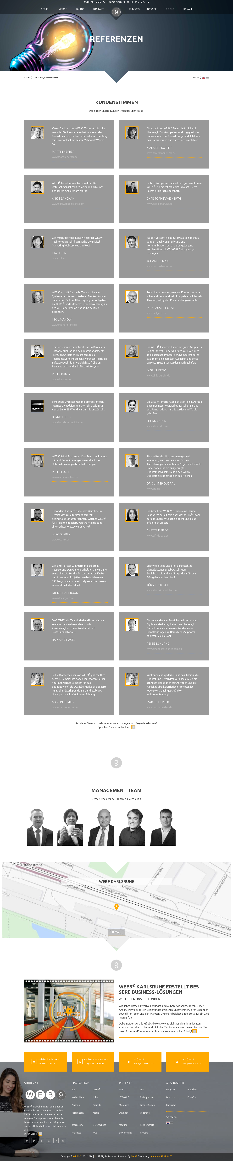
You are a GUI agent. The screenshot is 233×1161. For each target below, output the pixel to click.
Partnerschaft (147, 1124)
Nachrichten (78, 1097)
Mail (116, 932)
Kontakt (98, 9)
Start (45, 9)
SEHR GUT (161, 1156)
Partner (125, 1082)
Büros (80, 9)
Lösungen (152, 9)
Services (134, 9)
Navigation (80, 1082)
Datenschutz (99, 1124)
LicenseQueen (147, 1105)
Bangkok (170, 1089)
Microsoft (124, 1105)
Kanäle (188, 9)
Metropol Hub (147, 1097)
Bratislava (192, 1089)
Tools (170, 9)
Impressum (77, 1124)
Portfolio (76, 1105)
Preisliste (76, 1132)
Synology (123, 1112)
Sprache (171, 1116)
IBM (142, 1089)
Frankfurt (192, 1097)
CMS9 (134, 1156)
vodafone (145, 1112)
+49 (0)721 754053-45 (115, 2)
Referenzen (78, 1112)
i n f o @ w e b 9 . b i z (139, 2)
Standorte (175, 1082)
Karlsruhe (171, 1105)
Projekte (97, 1105)
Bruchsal (170, 1097)
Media (96, 1112)
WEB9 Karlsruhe (93, 2)
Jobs (95, 1097)
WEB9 (63, 8)
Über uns (31, 1082)
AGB (95, 1132)
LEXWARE (124, 1097)
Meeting (123, 1124)
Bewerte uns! (125, 1132)
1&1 (121, 1089)
